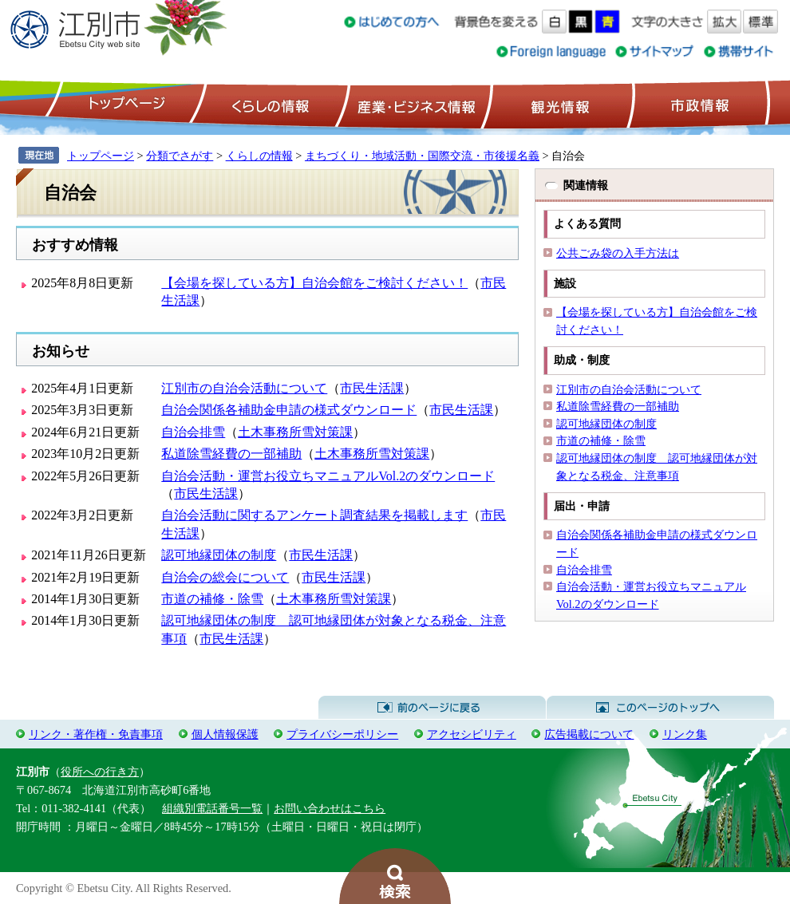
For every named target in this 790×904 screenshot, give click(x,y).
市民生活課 (372, 388)
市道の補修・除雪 (212, 599)
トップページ (124, 104)
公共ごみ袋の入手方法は (617, 253)
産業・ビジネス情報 (413, 104)
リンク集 (684, 734)
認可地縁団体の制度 (218, 555)
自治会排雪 (193, 432)
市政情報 (698, 104)
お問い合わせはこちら (329, 808)
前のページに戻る (432, 708)
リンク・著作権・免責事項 (96, 734)
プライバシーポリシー (342, 734)
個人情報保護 (225, 734)
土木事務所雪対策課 (295, 432)
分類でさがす (179, 155)
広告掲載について (589, 734)
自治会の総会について (225, 577)
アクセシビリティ (471, 734)
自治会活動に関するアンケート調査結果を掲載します (314, 515)
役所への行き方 (100, 771)
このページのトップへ (660, 708)
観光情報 (558, 104)
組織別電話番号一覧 (212, 808)
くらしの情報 (269, 104)
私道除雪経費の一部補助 (231, 453)
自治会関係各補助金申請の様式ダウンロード (289, 409)
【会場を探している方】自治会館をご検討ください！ (314, 283)
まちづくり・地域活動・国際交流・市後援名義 (422, 155)
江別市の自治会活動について (244, 388)
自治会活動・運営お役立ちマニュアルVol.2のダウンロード (328, 476)
